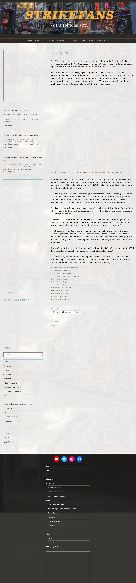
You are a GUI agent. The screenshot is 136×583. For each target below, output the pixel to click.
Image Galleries (11, 411)
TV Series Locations (12, 383)
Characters (62, 41)
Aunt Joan (69, 72)
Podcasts (8, 415)
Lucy (90, 61)
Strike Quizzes (10, 403)
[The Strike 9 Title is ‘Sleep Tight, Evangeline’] (23, 130)
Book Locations (11, 379)
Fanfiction (9, 407)
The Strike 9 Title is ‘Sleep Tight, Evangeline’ (20, 134)
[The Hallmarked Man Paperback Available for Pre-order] (23, 152)
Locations (74, 41)
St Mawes (92, 75)
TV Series (50, 41)
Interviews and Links (13, 395)
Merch (7, 419)
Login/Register (103, 41)
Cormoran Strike (75, 61)
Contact (8, 432)
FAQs (7, 427)
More (84, 41)
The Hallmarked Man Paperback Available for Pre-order (22, 157)
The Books (39, 41)
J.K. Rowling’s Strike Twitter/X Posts (18, 399)
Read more (7, 125)
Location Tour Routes (13, 387)
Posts (29, 41)
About (91, 41)
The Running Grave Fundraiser (14, 110)
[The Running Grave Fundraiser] (23, 106)
